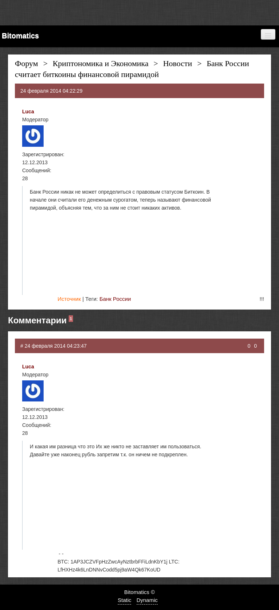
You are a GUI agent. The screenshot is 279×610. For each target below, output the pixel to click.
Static (125, 600)
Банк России (115, 299)
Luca (28, 111)
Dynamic (147, 600)
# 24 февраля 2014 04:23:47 (53, 346)
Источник (69, 299)
